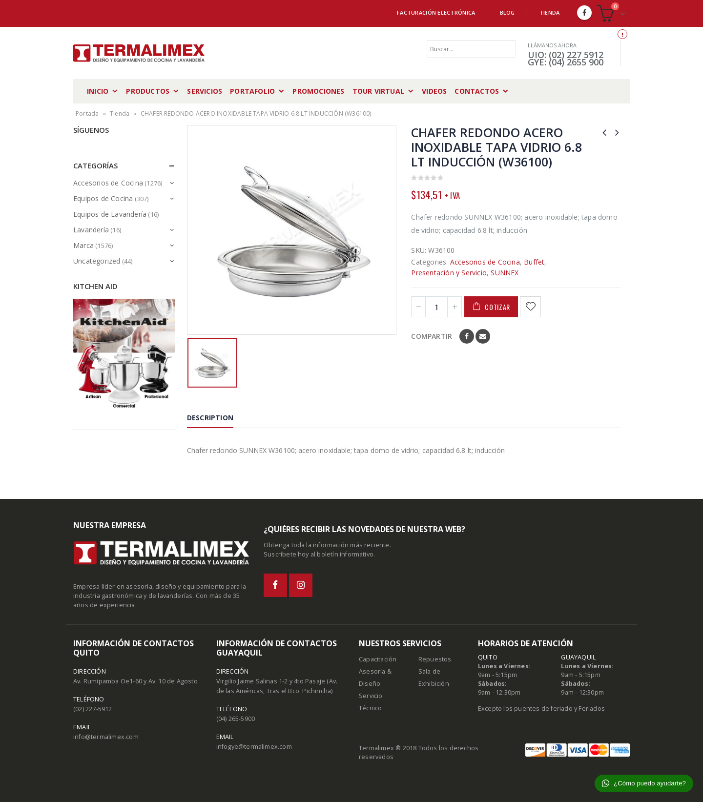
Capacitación (377, 659)
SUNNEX (504, 272)
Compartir (431, 336)
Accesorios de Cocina (485, 262)
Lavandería (91, 229)
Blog (507, 12)
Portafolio (252, 91)
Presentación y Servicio (449, 272)
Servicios (204, 91)
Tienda (549, 12)
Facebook (466, 336)
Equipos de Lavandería (109, 214)
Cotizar (497, 307)
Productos (147, 91)
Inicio (97, 91)
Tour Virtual (378, 91)
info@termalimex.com (106, 737)
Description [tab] (210, 417)
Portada (87, 113)
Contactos (477, 91)
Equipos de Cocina (103, 198)
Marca (83, 245)
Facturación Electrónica (436, 12)
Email (483, 336)
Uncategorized (97, 261)
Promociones (318, 91)
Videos (434, 91)
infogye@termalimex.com (254, 746)
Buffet (534, 262)
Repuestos (435, 659)
